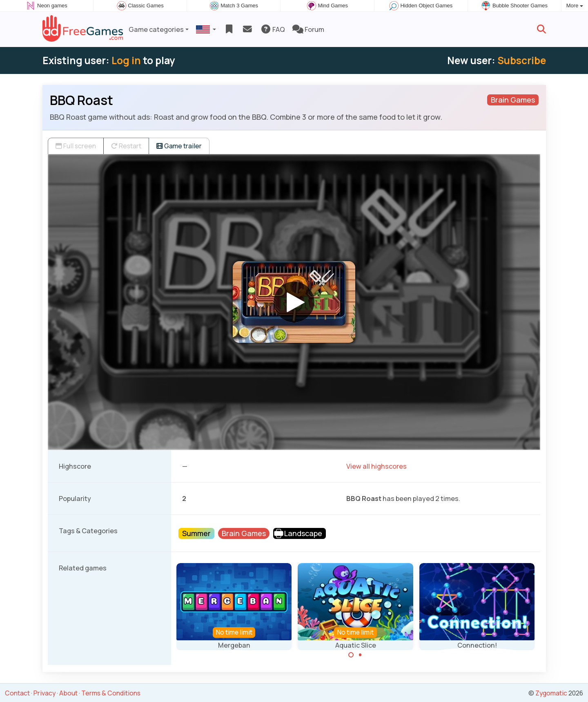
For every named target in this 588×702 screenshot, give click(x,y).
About (68, 693)
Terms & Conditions (110, 693)
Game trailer (179, 145)
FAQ (272, 29)
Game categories (156, 29)
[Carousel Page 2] (360, 655)
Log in (126, 60)
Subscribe (521, 60)
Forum (308, 29)
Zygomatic (551, 693)
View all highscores (376, 466)
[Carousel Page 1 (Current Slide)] (351, 655)
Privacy (44, 693)
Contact (17, 693)
